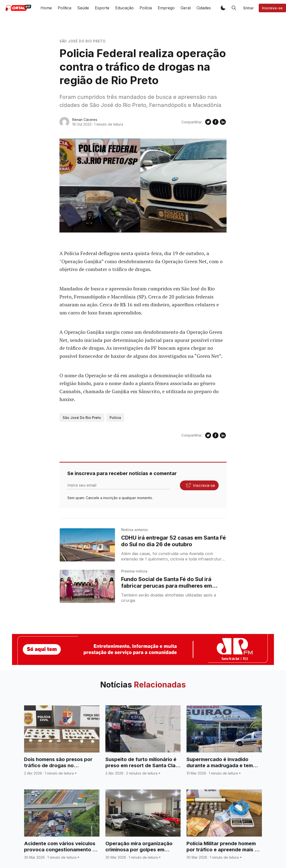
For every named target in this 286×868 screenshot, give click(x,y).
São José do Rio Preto (82, 41)
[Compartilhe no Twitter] (208, 122)
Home (46, 7)
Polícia (146, 7)
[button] (223, 8)
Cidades (204, 7)
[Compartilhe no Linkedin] (223, 122)
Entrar (248, 8)
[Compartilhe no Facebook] (215, 122)
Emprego (166, 7)
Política (64, 7)
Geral (186, 7)
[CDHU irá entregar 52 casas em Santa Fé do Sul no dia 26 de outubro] (87, 545)
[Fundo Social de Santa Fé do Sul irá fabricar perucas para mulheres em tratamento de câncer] (87, 586)
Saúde (83, 7)
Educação (124, 7)
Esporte (102, 7)
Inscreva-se (272, 8)
